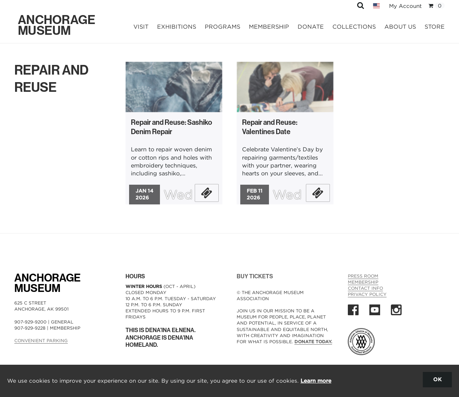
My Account (405, 6)
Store (435, 26)
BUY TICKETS (255, 276)
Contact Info (365, 288)
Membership (269, 26)
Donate (311, 26)
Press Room (363, 276)
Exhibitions (176, 26)
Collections (354, 26)
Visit (140, 26)
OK (437, 379)
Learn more (316, 380)
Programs (222, 26)
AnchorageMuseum (47, 283)
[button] (360, 5)
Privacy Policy (367, 294)
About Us (400, 26)
